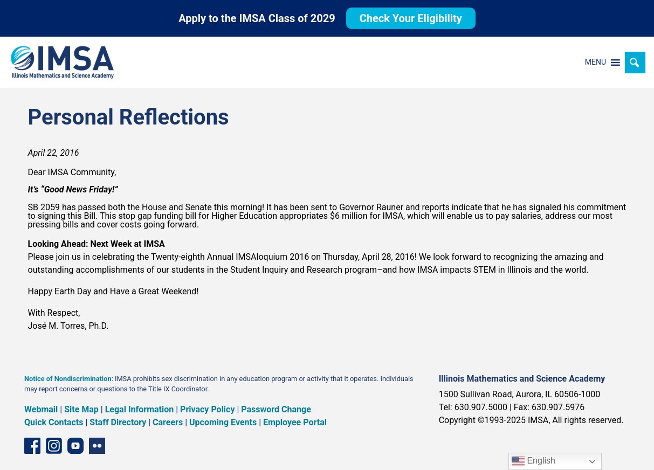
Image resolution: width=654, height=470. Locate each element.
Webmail (41, 409)
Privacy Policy (207, 409)
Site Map (81, 409)
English (533, 461)
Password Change (276, 409)
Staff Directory (118, 422)
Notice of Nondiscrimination (68, 379)
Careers (168, 422)
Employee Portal (295, 422)
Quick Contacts (54, 422)
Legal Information (139, 409)
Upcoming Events (223, 422)
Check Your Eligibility (411, 18)
